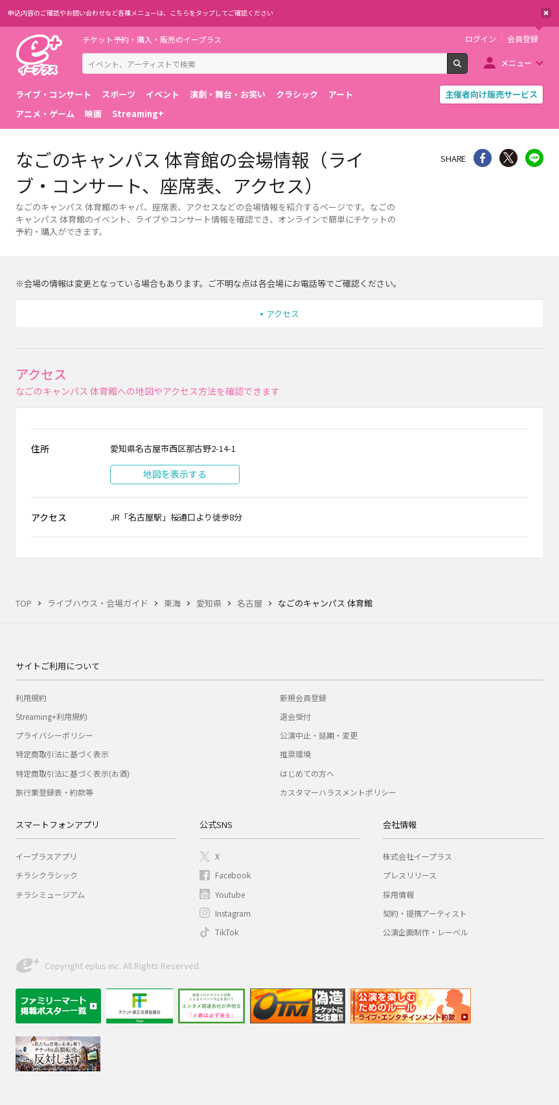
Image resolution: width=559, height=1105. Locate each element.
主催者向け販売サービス (491, 94)
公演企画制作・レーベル (425, 931)
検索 (467, 68)
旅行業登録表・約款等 (54, 792)
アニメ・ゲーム (45, 113)
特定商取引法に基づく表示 (62, 753)
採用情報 (398, 894)
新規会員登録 (303, 697)
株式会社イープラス (417, 856)
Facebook (233, 874)
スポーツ (118, 94)
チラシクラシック (47, 874)
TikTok (226, 931)
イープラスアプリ (46, 856)
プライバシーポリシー (54, 735)
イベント (162, 94)
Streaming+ (138, 113)
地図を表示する (175, 473)
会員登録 (522, 38)
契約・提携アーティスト (425, 913)
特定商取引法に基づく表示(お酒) (73, 773)
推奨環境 (295, 753)
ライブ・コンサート (53, 94)
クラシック (297, 94)
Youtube (230, 894)
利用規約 (31, 697)
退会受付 (295, 716)
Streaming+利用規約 (51, 716)
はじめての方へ (307, 773)
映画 (93, 113)
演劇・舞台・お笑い (228, 94)
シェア (482, 158)
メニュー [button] (516, 62)
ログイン (480, 38)
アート (340, 94)
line (534, 158)
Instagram (233, 913)
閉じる (546, 13)
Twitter (508, 158)
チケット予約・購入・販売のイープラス (152, 39)
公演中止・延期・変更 (319, 735)
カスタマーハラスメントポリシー (338, 792)
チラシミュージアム (50, 894)
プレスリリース (410, 874)
